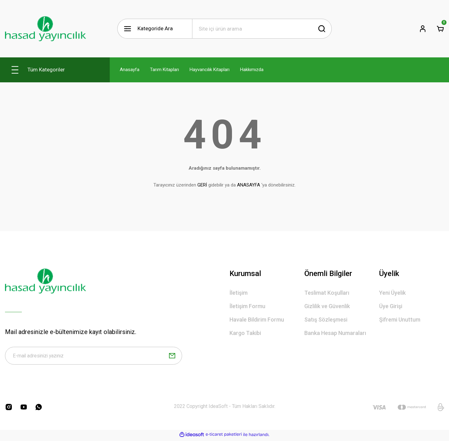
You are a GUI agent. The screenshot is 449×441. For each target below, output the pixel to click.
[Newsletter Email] (93, 357)
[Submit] (172, 357)
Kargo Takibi (245, 333)
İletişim (238, 292)
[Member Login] (423, 28)
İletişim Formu (247, 306)
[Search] (262, 29)
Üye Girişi (390, 306)
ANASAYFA (248, 185)
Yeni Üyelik (392, 292)
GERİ (202, 185)
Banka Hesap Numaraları (335, 333)
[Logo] (45, 28)
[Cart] (440, 28)
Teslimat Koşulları (326, 292)
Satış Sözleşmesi (325, 319)
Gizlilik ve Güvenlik (327, 306)
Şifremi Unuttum (399, 319)
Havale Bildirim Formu (256, 319)
